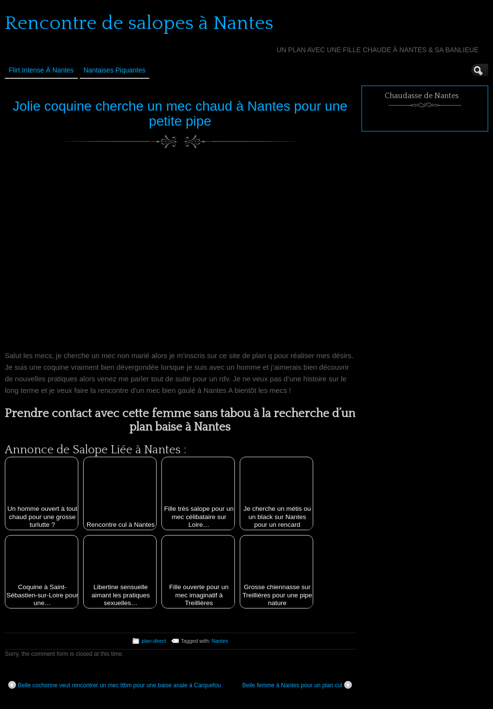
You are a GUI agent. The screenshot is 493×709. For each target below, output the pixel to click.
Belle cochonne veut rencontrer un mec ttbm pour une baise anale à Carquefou (114, 685)
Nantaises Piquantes (114, 70)
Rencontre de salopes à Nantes (139, 23)
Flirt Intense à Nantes (41, 70)
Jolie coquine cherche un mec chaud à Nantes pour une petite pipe (180, 114)
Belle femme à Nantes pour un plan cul (297, 685)
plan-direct (154, 641)
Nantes (220, 641)
